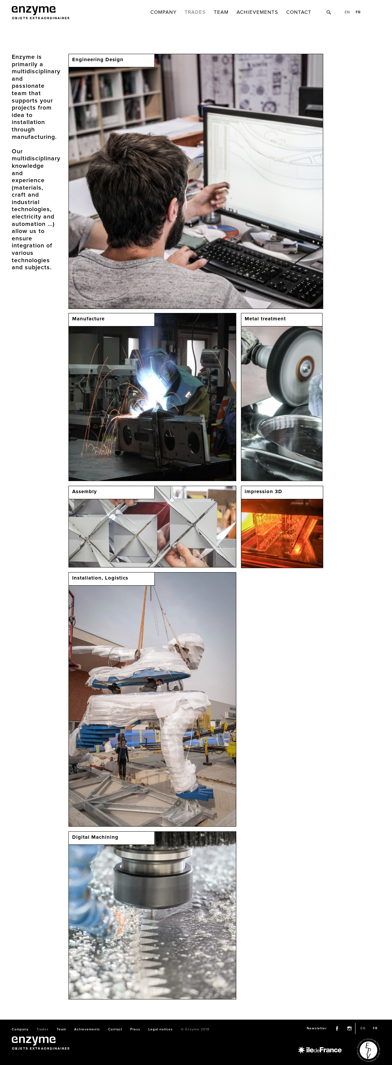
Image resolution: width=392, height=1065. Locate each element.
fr (358, 12)
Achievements (257, 12)
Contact (298, 12)
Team (221, 12)
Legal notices (160, 1029)
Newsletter (317, 1028)
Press (135, 1029)
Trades (195, 12)
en (347, 12)
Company (163, 12)
